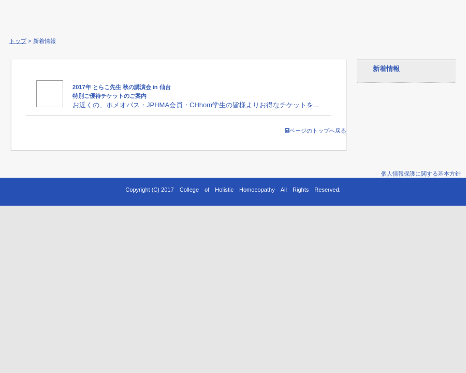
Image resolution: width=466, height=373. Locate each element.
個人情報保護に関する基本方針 (421, 173)
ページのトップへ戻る (315, 130)
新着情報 (386, 69)
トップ (17, 41)
